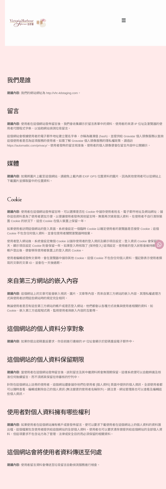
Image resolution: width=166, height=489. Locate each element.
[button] (123, 20)
